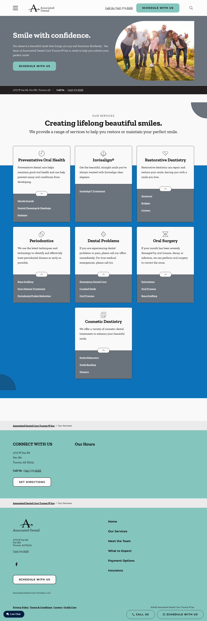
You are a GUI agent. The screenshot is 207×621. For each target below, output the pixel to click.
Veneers (84, 371)
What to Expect (120, 551)
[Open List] (41, 193)
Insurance (115, 570)
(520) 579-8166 (75, 90)
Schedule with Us (157, 8)
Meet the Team (119, 541)
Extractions (148, 281)
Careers (57, 607)
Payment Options (121, 560)
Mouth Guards (26, 201)
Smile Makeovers (89, 357)
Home (112, 521)
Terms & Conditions (41, 607)
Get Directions (32, 482)
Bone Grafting (25, 281)
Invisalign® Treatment (92, 191)
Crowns (145, 210)
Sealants (22, 215)
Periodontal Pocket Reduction (34, 296)
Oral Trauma (87, 296)
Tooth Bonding (88, 364)
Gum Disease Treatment (31, 288)
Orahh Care (70, 607)
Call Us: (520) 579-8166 (119, 8)
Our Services (117, 531)
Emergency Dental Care (93, 281)
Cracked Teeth (88, 288)
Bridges (145, 203)
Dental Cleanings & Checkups (34, 208)
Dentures (146, 196)
